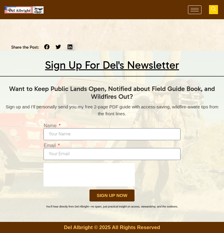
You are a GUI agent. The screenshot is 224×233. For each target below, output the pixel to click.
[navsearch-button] (213, 9)
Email (50, 145)
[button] (47, 47)
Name (51, 125)
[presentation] (89, 174)
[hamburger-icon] (194, 9)
